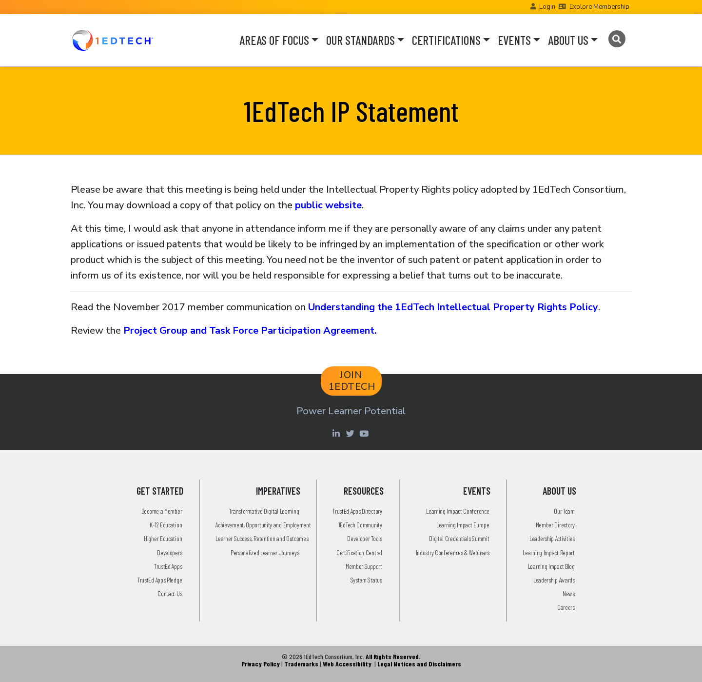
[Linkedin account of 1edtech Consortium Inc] (337, 433)
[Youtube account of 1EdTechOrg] (365, 433)
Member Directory (555, 525)
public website (328, 205)
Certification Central (359, 552)
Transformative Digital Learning (264, 511)
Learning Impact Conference (457, 511)
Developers (169, 552)
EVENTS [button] (514, 40)
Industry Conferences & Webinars (452, 552)
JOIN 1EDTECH (352, 380)
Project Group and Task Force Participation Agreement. (250, 330)
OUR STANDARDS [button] (360, 40)
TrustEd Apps (168, 566)
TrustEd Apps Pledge (159, 580)
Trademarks (301, 664)
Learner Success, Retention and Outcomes (261, 538)
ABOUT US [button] (568, 40)
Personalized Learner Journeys (265, 552)
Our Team (564, 511)
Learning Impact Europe (462, 525)
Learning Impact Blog (551, 566)
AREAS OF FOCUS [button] (274, 40)
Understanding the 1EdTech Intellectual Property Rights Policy (453, 307)
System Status (366, 580)
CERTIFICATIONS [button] (446, 40)
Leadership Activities (552, 538)
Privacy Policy (260, 664)
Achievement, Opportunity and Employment (263, 525)
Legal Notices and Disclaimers (419, 664)
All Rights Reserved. (393, 656)
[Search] (616, 39)
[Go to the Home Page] (112, 40)
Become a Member (161, 511)
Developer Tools (364, 538)
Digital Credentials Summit (459, 538)
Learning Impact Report (548, 552)
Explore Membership (599, 6)
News (569, 593)
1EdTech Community (360, 525)
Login (547, 6)
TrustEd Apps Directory (357, 511)
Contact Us (169, 593)
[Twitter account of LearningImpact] (351, 433)
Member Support (364, 566)
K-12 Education (166, 525)
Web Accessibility (347, 664)
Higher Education (163, 538)
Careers (566, 607)
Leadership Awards (554, 580)
